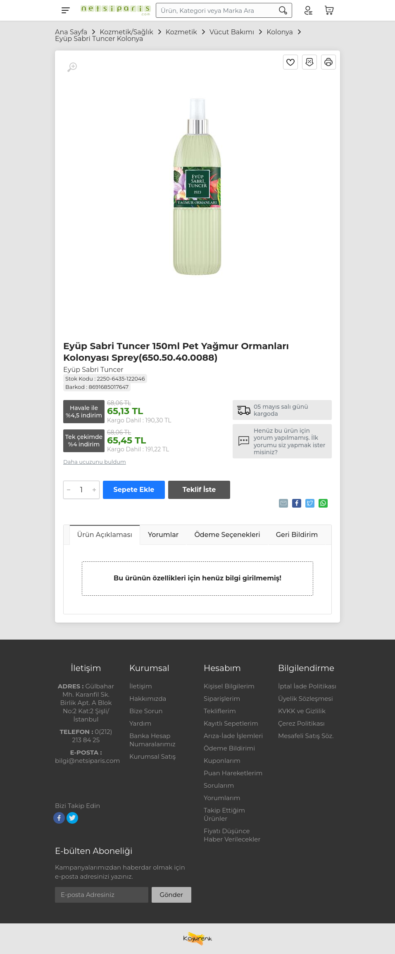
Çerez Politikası (301, 723)
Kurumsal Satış (152, 756)
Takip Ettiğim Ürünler (224, 814)
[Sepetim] (329, 10)
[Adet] (81, 490)
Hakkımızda (147, 698)
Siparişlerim (222, 698)
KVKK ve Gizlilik (302, 711)
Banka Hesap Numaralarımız (152, 740)
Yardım (140, 723)
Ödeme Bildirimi (229, 748)
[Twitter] (72, 818)
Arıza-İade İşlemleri (233, 736)
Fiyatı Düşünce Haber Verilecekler (232, 835)
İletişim (140, 686)
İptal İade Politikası (307, 686)
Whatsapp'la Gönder (322, 503)
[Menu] (65, 10)
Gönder (171, 895)
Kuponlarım (222, 761)
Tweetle (309, 503)
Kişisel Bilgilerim (229, 686)
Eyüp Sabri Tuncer (93, 370)
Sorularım (219, 785)
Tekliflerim (220, 711)
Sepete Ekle (134, 490)
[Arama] (283, 10)
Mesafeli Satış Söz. (305, 736)
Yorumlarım (222, 798)
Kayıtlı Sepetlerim (231, 723)
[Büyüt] (72, 67)
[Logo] (113, 10)
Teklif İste (199, 490)
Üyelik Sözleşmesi (305, 698)
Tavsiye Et (283, 503)
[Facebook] (59, 818)
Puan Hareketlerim (233, 773)
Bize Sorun (146, 711)
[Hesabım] (308, 10)
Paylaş (296, 503)
